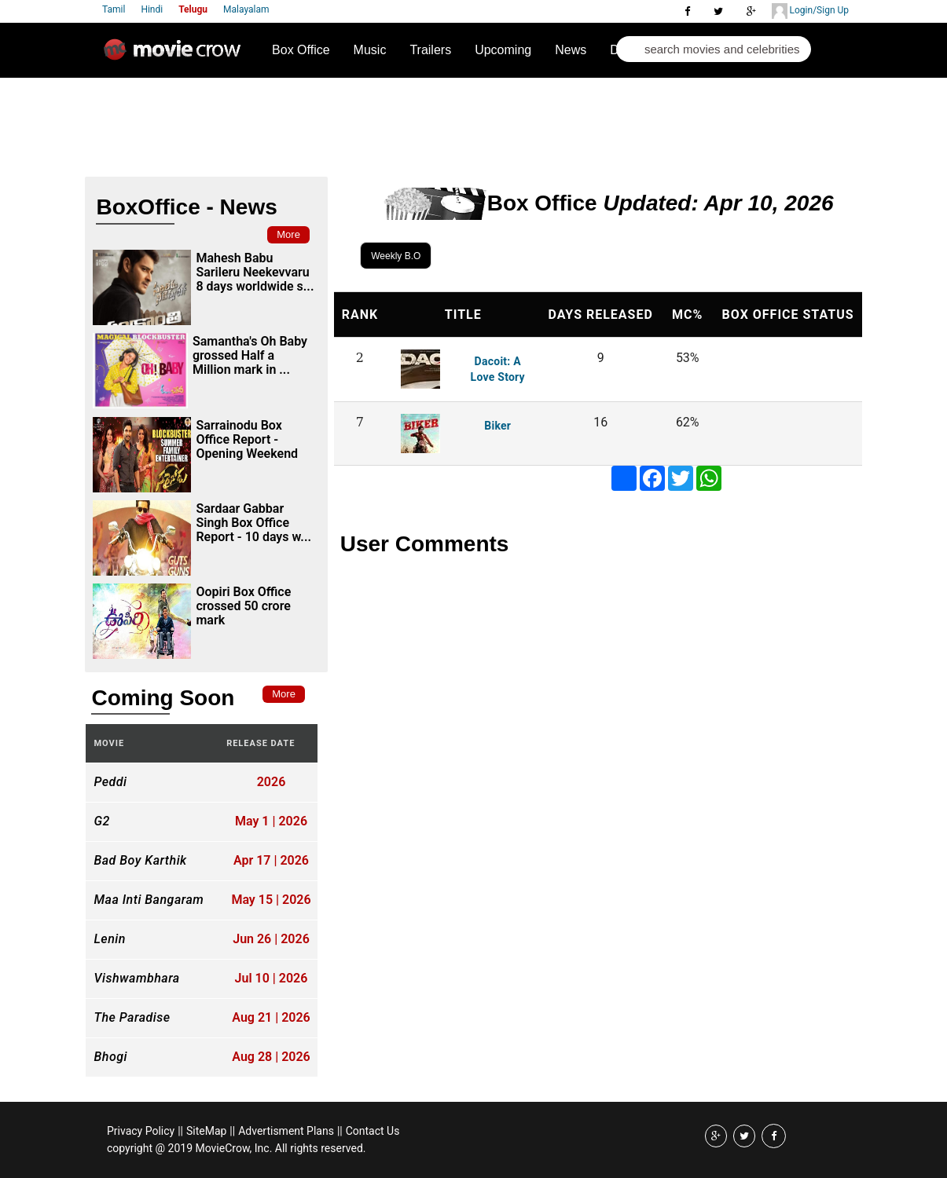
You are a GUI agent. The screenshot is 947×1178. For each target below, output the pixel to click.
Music (370, 50)
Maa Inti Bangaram (149, 900)
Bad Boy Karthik (140, 860)
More (288, 234)
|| (180, 1131)
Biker (497, 425)
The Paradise (132, 1018)
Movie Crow (176, 55)
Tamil (113, 9)
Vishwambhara (136, 978)
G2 (101, 821)
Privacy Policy (140, 1131)
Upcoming (503, 50)
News (570, 50)
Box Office (301, 50)
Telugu (192, 9)
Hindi (152, 9)
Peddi (110, 782)
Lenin (109, 939)
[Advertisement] (379, 122)
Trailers (430, 50)
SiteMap (206, 1131)
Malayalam (246, 9)
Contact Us (373, 1131)
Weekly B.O (395, 256)
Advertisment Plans (286, 1131)
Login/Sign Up (810, 11)
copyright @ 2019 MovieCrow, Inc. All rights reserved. (236, 1148)
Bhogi (110, 1057)
